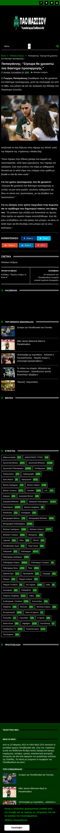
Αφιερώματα (26, 478)
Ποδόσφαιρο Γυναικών (40, 561)
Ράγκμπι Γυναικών (10, 583)
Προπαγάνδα (28, 572)
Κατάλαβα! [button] (16, 827)
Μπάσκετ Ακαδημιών (11, 527)
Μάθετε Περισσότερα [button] (16, 820)
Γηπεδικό (30, 489)
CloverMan (24, 616)
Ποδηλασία (7, 549)
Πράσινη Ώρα (8, 572)
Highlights (26, 621)
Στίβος (31, 594)
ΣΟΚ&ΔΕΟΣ (26, 588)
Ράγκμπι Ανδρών (25, 577)
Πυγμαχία (46, 572)
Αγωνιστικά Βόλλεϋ (10, 461)
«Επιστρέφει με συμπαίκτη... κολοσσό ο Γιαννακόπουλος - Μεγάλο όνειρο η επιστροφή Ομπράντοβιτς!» (35, 356)
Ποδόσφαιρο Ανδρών (11, 561)
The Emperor (8, 633)
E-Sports (41, 616)
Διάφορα (6, 494)
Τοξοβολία (7, 605)
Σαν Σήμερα (30, 583)
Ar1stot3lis (7, 616)
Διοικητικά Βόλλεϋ (26, 494)
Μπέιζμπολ (32, 533)
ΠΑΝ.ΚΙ (36, 538)
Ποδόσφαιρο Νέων (10, 566)
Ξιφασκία (6, 538)
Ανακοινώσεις (8, 472)
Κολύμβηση (25, 511)
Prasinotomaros (32, 627)
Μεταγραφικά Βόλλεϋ (11, 516)
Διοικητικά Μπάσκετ (11, 500)
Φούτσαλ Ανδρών (44, 605)
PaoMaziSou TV (9, 627)
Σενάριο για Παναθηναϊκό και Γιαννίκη (34, 325)
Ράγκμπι (6, 577)
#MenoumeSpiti (9, 455)
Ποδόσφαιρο (26, 549)
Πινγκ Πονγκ (33, 544)
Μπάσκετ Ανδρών (17, 54)
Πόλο (30, 566)
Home (3, 54)
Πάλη (21, 538)
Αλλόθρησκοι (40, 466)
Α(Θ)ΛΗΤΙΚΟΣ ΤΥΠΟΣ (34, 455)
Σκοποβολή (7, 588)
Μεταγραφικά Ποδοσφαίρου (14, 522)
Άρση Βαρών (8, 478)
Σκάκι (48, 583)
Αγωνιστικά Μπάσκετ (36, 461)
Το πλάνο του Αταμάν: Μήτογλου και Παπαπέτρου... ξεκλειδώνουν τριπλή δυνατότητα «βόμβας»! (34, 369)
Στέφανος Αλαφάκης (11, 594)
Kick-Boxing (45, 621)
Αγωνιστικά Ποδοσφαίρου (13, 466)
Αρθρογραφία (28, 472)
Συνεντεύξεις (37, 599)
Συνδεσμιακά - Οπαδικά (12, 599)
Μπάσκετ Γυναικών (10, 533)
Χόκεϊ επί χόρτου (32, 610)
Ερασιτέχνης (8, 505)
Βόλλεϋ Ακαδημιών (10, 483)
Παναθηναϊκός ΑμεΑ (11, 544)
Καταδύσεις (7, 511)
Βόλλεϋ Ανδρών (33, 483)
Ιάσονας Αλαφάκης (31, 505)
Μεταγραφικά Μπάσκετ (38, 516)
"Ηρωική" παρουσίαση (27, 380)
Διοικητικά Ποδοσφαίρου (38, 500)
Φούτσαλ (23, 605)
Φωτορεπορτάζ (9, 610)
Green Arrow (8, 621)
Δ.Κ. (46, 489)
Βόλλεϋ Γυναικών (10, 489)
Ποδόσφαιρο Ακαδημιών (12, 555)
